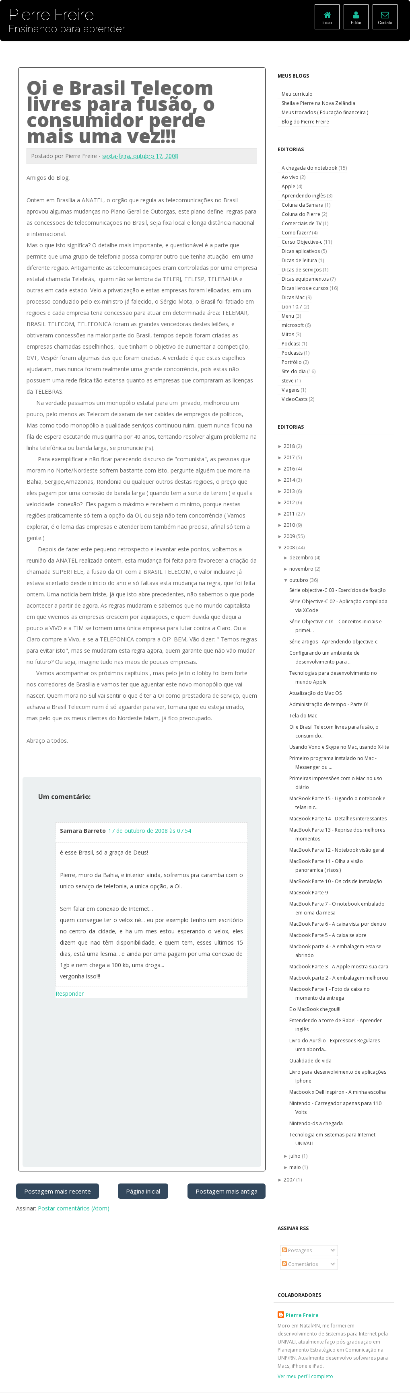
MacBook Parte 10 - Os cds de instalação (335, 881)
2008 (290, 547)
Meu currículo (297, 93)
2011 (290, 513)
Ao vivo (291, 177)
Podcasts (293, 352)
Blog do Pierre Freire (305, 121)
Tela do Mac (303, 715)
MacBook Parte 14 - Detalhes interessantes (338, 818)
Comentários (300, 1264)
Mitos (288, 334)
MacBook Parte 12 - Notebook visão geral (336, 849)
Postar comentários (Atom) (73, 1208)
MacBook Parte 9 (308, 892)
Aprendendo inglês (304, 195)
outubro (299, 580)
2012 (290, 502)
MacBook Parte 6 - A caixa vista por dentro (337, 923)
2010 (290, 525)
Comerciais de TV (302, 223)
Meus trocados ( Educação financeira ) (325, 112)
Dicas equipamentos (306, 278)
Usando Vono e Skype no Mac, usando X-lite (339, 747)
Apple (289, 186)
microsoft (293, 325)
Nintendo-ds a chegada (316, 1123)
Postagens (297, 1250)
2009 (290, 536)
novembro (302, 568)
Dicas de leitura (300, 260)
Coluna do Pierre (301, 214)
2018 (290, 446)
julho (295, 1156)
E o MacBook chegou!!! (314, 1009)
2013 (290, 491)
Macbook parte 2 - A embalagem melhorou (338, 977)
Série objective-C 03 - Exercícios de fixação (337, 590)
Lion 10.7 (292, 306)
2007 (290, 1179)
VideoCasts (295, 399)
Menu (288, 315)
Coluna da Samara (303, 204)
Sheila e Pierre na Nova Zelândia (318, 103)
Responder (70, 993)
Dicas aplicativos (301, 251)
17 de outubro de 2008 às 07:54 (149, 830)
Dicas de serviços (302, 269)
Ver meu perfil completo (305, 1376)
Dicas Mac (294, 297)
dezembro (302, 557)
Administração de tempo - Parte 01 (329, 704)
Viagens (291, 389)
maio (295, 1167)
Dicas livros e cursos (306, 288)
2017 (290, 457)
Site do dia (294, 371)
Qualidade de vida (310, 1060)
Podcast (291, 343)
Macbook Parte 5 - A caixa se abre (328, 935)
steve (288, 380)
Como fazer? (297, 232)
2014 (290, 480)
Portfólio (292, 362)
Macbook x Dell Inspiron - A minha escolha (337, 1092)
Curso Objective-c (302, 241)
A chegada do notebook (310, 167)
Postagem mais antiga (227, 1191)
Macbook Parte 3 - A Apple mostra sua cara (338, 966)
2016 (290, 468)
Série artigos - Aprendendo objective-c (333, 641)
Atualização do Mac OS (315, 693)
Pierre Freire (302, 1315)
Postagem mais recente (57, 1191)
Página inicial (143, 1191)
